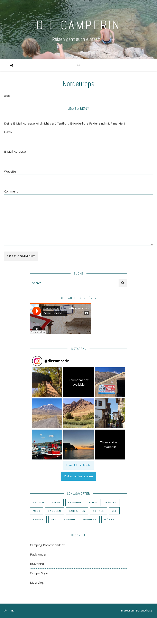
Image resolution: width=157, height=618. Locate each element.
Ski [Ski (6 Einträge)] (53, 519)
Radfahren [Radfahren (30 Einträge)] (77, 510)
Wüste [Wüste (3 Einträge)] (109, 519)
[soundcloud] (12, 611)
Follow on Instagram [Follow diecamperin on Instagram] (78, 476)
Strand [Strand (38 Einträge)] (69, 519)
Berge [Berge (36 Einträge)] (56, 502)
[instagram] (5, 611)
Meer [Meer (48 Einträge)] (36, 510)
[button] (47, 382)
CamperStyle (39, 573)
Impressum (128, 610)
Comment (11, 191)
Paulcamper (38, 554)
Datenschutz (144, 610)
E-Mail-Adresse (15, 151)
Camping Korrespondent (47, 545)
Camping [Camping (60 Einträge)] (74, 502)
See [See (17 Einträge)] (114, 510)
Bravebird (37, 564)
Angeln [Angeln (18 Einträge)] (38, 502)
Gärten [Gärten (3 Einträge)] (111, 502)
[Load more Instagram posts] (78, 465)
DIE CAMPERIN (78, 25)
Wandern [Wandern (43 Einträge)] (90, 519)
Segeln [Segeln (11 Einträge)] (38, 519)
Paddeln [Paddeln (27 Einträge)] (54, 510)
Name (8, 131)
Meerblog (37, 582)
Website (10, 171)
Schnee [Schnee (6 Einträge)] (98, 510)
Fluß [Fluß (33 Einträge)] (93, 502)
